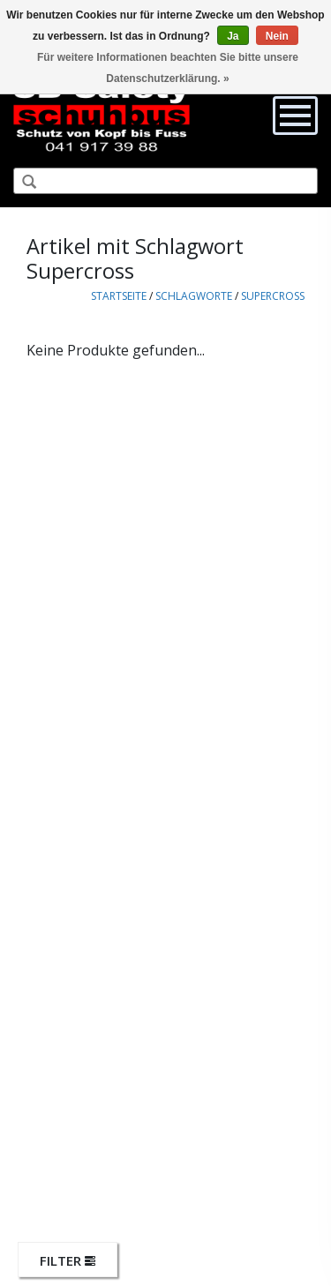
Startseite (119, 295)
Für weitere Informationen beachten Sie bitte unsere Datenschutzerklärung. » (167, 68)
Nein (277, 36)
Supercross (273, 295)
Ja (232, 36)
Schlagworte (193, 295)
